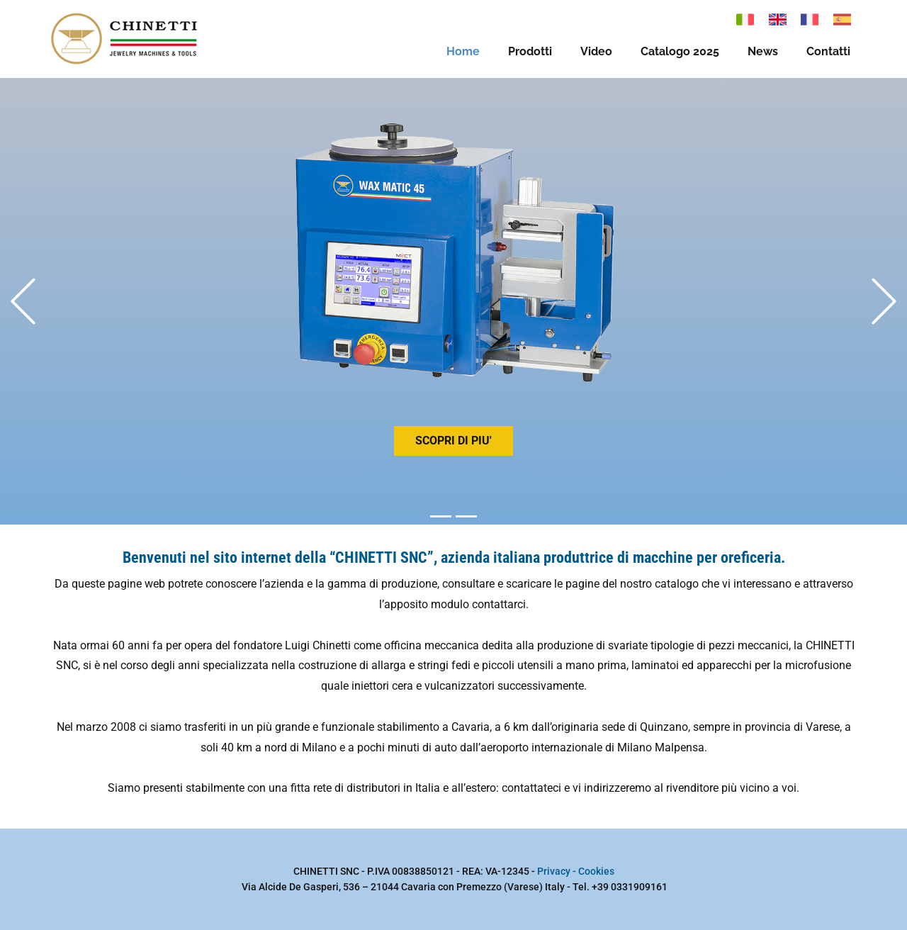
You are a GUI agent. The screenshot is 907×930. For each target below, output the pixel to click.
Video (596, 51)
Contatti (828, 51)
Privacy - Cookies (575, 871)
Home (463, 51)
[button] (23, 302)
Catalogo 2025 (680, 51)
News (763, 51)
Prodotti (530, 51)
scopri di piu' (453, 440)
